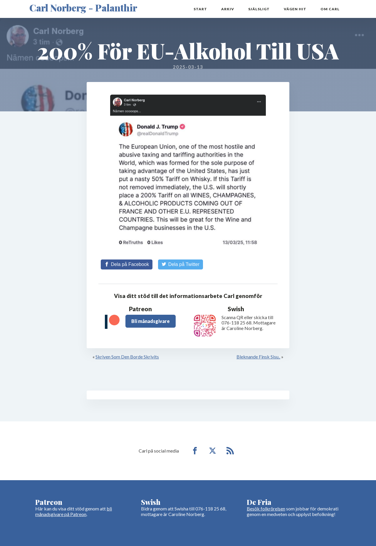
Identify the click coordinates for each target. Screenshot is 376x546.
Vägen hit (295, 9)
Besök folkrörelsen (266, 508)
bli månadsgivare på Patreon (73, 511)
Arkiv (227, 9)
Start (200, 9)
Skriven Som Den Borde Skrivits (127, 356)
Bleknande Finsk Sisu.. (258, 356)
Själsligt (259, 9)
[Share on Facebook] (126, 264)
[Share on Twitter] (180, 264)
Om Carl (330, 9)
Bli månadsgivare (150, 321)
